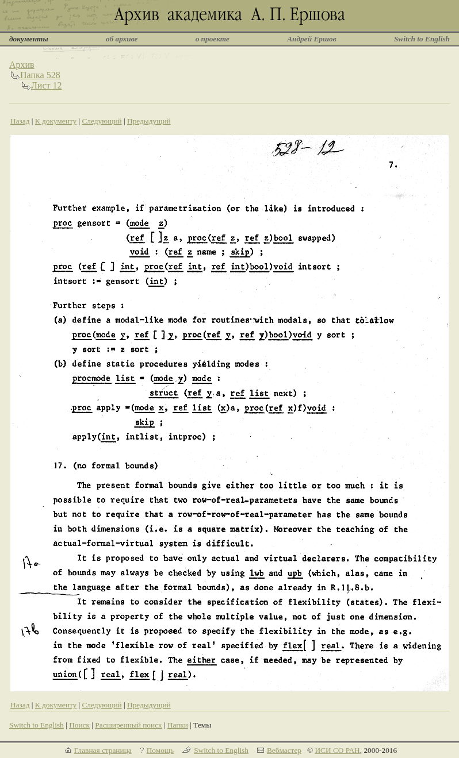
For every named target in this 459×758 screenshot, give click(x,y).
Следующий (101, 121)
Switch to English (422, 38)
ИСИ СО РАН (337, 750)
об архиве (122, 38)
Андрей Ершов (311, 38)
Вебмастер (284, 750)
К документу (55, 121)
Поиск (79, 725)
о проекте (213, 38)
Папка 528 (40, 75)
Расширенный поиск (128, 725)
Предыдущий (149, 121)
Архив (22, 65)
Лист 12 (46, 85)
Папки (177, 725)
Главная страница (103, 750)
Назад (20, 121)
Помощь (160, 750)
